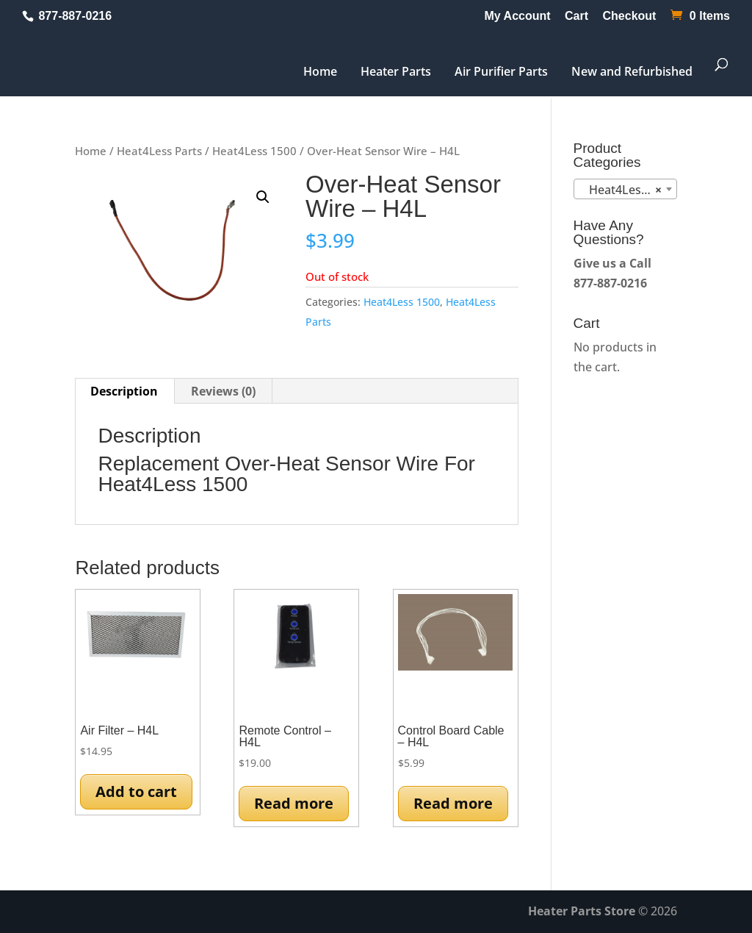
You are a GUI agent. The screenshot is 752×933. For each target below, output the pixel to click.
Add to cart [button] (136, 791)
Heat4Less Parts (159, 150)
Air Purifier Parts (501, 71)
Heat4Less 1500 (254, 150)
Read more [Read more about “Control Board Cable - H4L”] (453, 803)
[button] (263, 197)
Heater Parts (396, 71)
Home (320, 71)
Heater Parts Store (581, 911)
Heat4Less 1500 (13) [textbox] (628, 189)
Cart (576, 16)
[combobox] (625, 189)
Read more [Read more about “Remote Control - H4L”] (293, 803)
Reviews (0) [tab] (223, 391)
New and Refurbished (632, 71)
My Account (518, 16)
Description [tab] (124, 391)
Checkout (630, 16)
